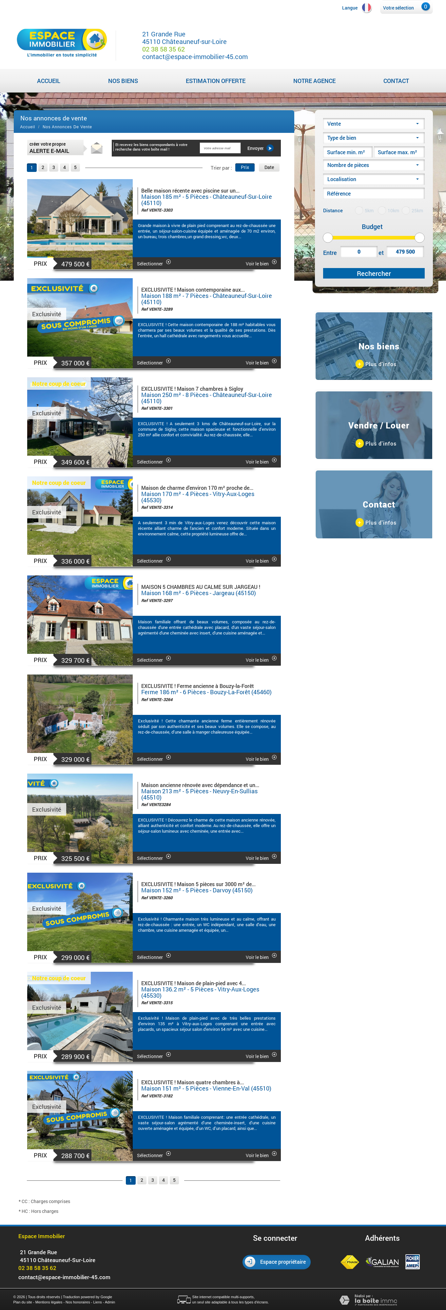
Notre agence (314, 80)
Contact (396, 80)
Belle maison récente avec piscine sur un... (190, 190)
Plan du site (22, 1302)
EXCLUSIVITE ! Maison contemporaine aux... (193, 289)
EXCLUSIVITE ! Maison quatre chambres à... (192, 1082)
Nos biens (123, 80)
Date (269, 167)
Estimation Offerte (215, 80)
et (381, 253)
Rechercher (374, 273)
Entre (330, 253)
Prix (245, 167)
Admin (110, 1302)
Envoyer (260, 148)
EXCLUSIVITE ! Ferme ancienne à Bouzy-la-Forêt (197, 685)
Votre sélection (398, 8)
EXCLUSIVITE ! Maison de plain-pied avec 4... (193, 983)
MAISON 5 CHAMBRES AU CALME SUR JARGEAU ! (200, 586)
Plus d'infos (376, 364)
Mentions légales (49, 1302)
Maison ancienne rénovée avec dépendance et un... (200, 784)
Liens (97, 1302)
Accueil (48, 80)
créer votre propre (49, 148)
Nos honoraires (78, 1302)
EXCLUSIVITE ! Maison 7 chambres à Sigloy (192, 388)
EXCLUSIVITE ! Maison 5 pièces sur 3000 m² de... (198, 884)
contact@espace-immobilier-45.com (195, 56)
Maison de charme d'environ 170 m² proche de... (197, 487)
